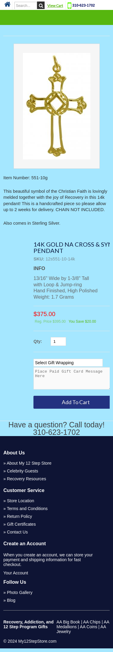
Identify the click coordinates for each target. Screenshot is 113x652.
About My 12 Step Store (29, 466)
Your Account (15, 576)
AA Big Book (68, 625)
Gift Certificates (21, 527)
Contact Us (17, 535)
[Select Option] (68, 363)
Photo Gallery (20, 596)
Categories (56, 17)
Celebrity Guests (22, 474)
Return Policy (19, 520)
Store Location (20, 504)
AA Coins (88, 630)
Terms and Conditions (27, 512)
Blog (11, 603)
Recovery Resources (26, 482)
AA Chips (92, 625)
